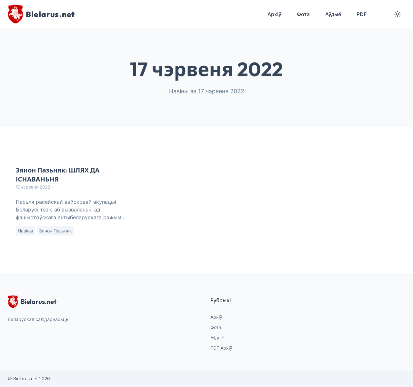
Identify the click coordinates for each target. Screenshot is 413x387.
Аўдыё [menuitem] (333, 14)
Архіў (216, 317)
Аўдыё (217, 337)
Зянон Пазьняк (55, 231)
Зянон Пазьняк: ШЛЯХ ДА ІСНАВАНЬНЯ (58, 174)
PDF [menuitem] (362, 14)
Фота (215, 327)
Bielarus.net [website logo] (32, 301)
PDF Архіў (221, 348)
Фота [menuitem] (303, 14)
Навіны (25, 231)
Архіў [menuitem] (274, 14)
